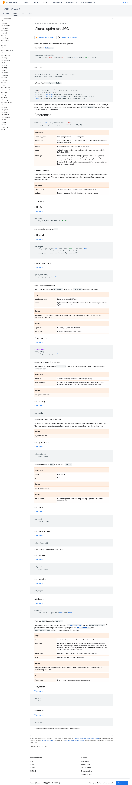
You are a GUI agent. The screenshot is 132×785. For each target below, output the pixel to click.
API (45, 23)
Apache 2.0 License (47, 740)
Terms (32, 783)
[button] (13, 20)
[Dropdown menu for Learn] (38, 2)
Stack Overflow (86, 768)
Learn (34, 2)
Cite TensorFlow (86, 774)
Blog (31, 761)
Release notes (85, 764)
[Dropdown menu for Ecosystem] (62, 2)
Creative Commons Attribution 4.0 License (86, 738)
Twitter (32, 768)
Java (29, 13)
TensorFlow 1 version (44, 38)
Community (70, 2)
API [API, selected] (44, 2)
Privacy (38, 783)
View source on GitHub (67, 38)
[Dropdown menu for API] (47, 2)
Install (26, 2)
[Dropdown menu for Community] (76, 2)
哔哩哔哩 (33, 771)
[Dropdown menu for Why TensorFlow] (94, 2)
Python (64, 23)
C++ (23, 13)
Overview (5, 13)
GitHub (125, 2)
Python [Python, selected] (15, 13)
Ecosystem (56, 2)
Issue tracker (85, 761)
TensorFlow (37, 23)
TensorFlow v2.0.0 (11, 9)
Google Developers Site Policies (74, 740)
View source (38, 211)
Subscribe (121, 783)
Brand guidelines (86, 771)
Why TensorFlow (86, 2)
